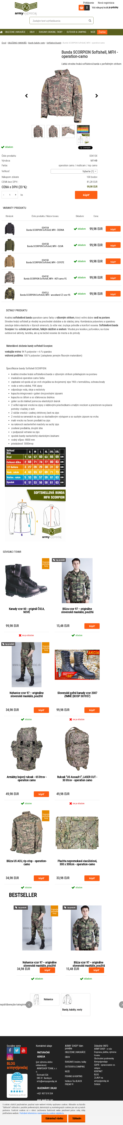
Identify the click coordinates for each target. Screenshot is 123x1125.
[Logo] (26, 8)
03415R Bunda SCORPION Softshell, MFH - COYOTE (45, 261)
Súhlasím (76, 1118)
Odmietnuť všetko (54, 1118)
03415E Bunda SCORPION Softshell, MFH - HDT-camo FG (45, 277)
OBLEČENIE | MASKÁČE (15, 32)
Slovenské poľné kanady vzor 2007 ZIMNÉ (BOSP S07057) (77, 694)
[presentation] (26, 96)
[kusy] (10, 194)
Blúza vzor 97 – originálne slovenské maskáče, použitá (77, 610)
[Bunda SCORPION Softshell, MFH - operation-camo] (61, 96)
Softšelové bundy (54, 43)
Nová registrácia (106, 2)
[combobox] (74, 171)
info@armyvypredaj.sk (47, 1081)
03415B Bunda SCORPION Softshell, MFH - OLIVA (45, 245)
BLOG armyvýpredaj (17, 1065)
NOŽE (93, 32)
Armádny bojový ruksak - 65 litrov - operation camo (27, 778)
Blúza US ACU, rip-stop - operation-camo (27, 863)
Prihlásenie (88, 2)
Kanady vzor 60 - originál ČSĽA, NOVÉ (26, 610)
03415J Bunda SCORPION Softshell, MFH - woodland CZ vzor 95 (45, 293)
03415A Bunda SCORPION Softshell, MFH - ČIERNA (45, 228)
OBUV (32, 32)
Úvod (4, 43)
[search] (90, 21)
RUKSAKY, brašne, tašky (50, 32)
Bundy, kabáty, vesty (36, 43)
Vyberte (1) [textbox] (88, 171)
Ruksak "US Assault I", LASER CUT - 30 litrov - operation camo (77, 778)
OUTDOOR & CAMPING (76, 32)
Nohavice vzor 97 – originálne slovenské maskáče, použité (27, 694)
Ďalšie (102, 32)
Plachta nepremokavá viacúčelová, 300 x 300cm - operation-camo (77, 863)
